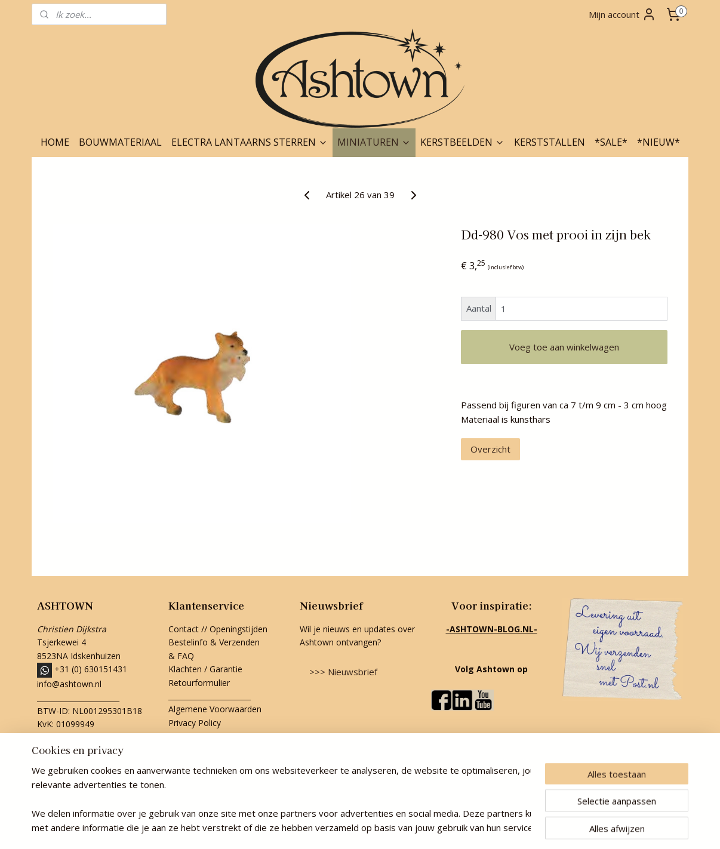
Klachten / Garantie (205, 669)
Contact (183, 629)
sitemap (306, 827)
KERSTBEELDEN (462, 142)
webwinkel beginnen (377, 827)
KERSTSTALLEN (549, 142)
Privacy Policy (194, 722)
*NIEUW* (658, 142)
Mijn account (622, 14)
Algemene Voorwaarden (214, 709)
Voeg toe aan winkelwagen (564, 347)
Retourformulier (200, 682)
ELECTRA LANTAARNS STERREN (249, 142)
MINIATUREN (374, 142)
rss (331, 827)
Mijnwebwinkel (481, 827)
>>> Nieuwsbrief (343, 672)
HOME (55, 142)
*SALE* (611, 142)
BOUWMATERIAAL (120, 142)
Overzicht (490, 449)
